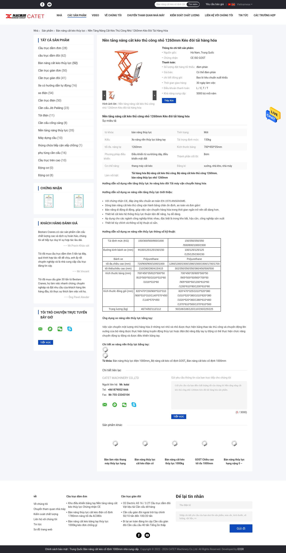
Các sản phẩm (76, 15)
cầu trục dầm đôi (49, 55)
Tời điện (43, 115)
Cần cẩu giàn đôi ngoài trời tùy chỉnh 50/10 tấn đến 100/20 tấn (144, 514)
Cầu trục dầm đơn (49, 48)
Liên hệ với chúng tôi (219, 15)
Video (95, 15)
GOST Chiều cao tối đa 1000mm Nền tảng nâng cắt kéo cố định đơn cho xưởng (204, 461)
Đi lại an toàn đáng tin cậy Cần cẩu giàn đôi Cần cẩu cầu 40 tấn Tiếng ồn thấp (145, 523)
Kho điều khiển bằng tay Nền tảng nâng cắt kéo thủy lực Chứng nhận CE (92, 505)
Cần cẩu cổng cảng (50, 123)
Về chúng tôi (113, 15)
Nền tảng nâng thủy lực (53, 130)
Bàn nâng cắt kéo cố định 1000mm (206, 360)
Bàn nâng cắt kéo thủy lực (70, 30)
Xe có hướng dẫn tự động (54, 85)
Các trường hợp (265, 15)
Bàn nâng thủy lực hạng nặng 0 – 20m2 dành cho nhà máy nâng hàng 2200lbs (234, 461)
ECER (240, 549)
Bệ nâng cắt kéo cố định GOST (168, 360)
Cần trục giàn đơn (49, 70)
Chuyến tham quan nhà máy (146, 15)
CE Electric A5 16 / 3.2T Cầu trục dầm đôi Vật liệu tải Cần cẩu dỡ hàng (147, 505)
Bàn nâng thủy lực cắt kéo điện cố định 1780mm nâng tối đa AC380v (145, 461)
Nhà (59, 15)
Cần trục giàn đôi (49, 78)
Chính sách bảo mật (56, 549)
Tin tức (243, 15)
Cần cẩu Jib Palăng (50, 108)
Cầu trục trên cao (49, 160)
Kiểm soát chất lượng (184, 15)
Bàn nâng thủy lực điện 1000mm (131, 360)
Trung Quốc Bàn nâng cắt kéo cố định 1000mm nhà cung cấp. (104, 549)
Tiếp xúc (169, 100)
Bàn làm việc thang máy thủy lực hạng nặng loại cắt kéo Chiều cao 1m (115, 461)
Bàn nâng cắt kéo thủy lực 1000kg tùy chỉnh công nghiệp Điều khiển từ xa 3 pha (174, 461)
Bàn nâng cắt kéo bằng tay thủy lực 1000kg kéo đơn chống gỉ (88, 523)
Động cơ (43, 168)
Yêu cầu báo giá (215, 4)
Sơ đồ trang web (43, 529)
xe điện (42, 93)
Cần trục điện (46, 100)
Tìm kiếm (193, 4)
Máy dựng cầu (47, 138)
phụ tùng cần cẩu (49, 153)
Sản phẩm (47, 30)
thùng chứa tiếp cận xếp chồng (58, 145)
